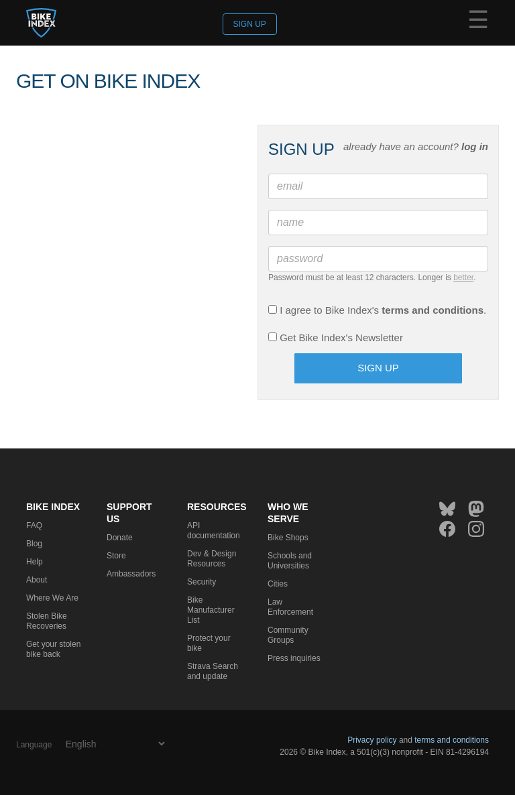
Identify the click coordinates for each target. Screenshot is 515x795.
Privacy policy (371, 740)
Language (34, 744)
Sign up (249, 24)
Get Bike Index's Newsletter (335, 337)
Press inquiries (294, 658)
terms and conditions (432, 310)
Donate (120, 537)
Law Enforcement (290, 607)
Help (34, 561)
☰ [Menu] (478, 22)
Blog (34, 543)
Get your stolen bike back (53, 649)
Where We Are (52, 598)
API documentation (213, 530)
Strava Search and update (212, 671)
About (36, 580)
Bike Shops (288, 537)
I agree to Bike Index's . (377, 310)
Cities (278, 584)
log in (474, 146)
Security (201, 582)
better (463, 277)
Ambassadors (131, 573)
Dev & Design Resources (211, 558)
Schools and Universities (290, 560)
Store (116, 555)
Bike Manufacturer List (211, 610)
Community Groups (288, 635)
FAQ (34, 525)
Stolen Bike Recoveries (46, 621)
